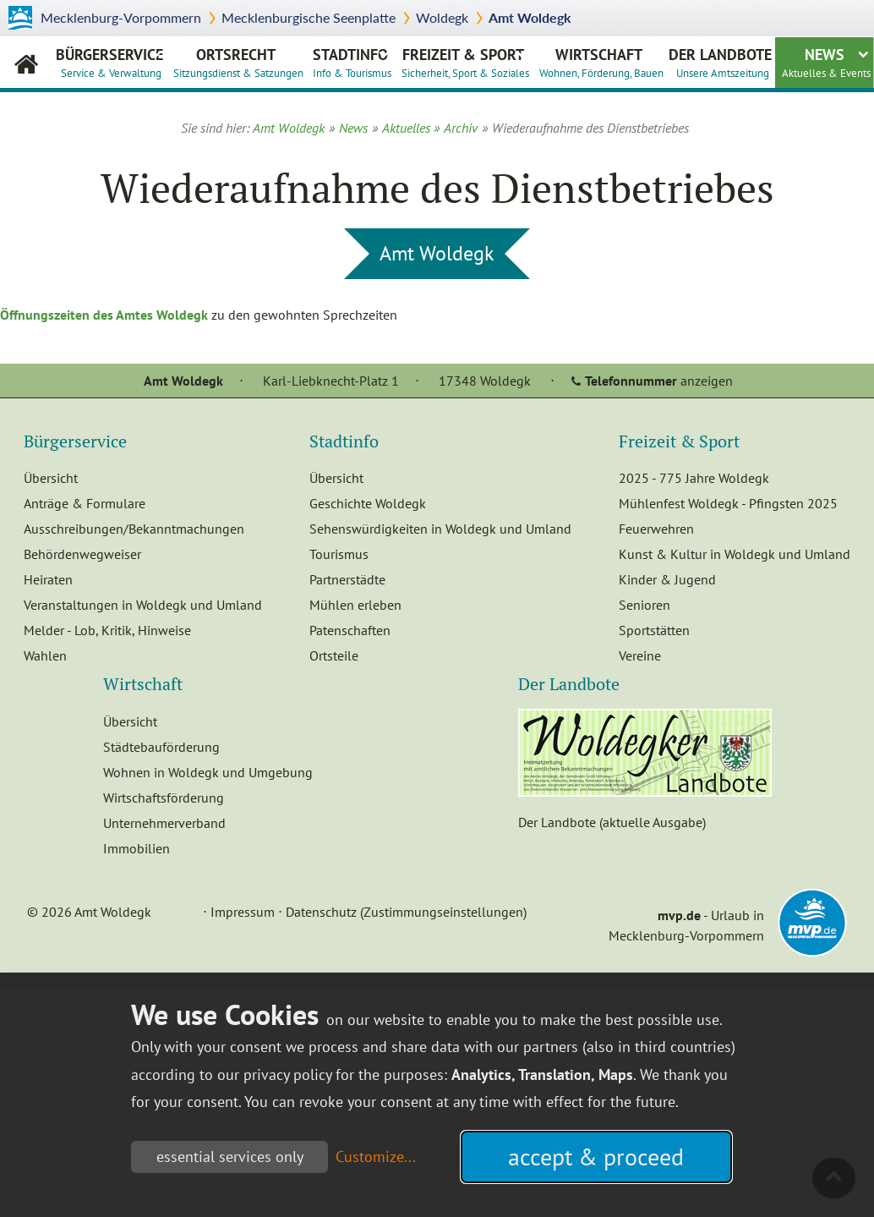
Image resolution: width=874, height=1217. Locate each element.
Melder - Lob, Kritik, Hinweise (107, 630)
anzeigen (659, 380)
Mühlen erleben (355, 604)
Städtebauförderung (161, 746)
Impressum (242, 911)
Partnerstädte (347, 579)
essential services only (229, 1156)
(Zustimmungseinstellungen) (443, 911)
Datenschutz (321, 911)
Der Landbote (720, 62)
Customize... (376, 1156)
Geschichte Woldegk (367, 503)
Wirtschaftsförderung (163, 797)
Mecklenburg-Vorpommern (121, 17)
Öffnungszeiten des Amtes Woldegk (104, 314)
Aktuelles (406, 127)
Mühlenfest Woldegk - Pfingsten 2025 (728, 503)
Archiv (461, 127)
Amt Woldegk (530, 17)
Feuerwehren (656, 528)
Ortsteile (333, 655)
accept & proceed (596, 1156)
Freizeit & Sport (465, 62)
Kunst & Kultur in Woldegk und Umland (734, 553)
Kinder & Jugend (667, 579)
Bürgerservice (109, 62)
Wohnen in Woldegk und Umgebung (208, 772)
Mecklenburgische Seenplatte (308, 17)
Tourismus (339, 553)
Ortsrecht (238, 62)
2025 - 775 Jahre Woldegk (694, 477)
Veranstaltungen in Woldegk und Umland (143, 604)
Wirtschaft (601, 62)
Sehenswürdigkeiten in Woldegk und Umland (440, 528)
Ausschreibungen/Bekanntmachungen (134, 528)
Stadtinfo (352, 62)
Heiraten (48, 579)
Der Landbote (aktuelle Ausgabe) (612, 822)
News (826, 62)
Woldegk (442, 17)
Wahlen (45, 655)
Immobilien (136, 848)
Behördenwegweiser (82, 553)
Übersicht (51, 477)
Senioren (644, 604)
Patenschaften (350, 630)
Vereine (640, 655)
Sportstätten (654, 630)
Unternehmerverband (164, 822)
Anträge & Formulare (84, 503)
